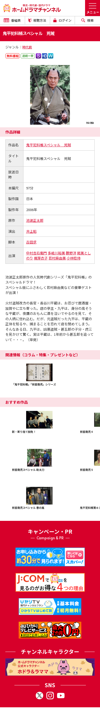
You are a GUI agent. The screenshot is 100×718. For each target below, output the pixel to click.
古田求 (31, 242)
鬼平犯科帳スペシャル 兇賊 (48, 144)
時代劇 (27, 47)
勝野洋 (71, 252)
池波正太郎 (34, 220)
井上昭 (31, 231)
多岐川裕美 (56, 252)
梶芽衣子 (41, 258)
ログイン (62, 20)
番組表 (12, 20)
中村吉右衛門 (36, 252)
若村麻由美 (57, 258)
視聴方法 (37, 20)
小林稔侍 (74, 258)
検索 (87, 20)
